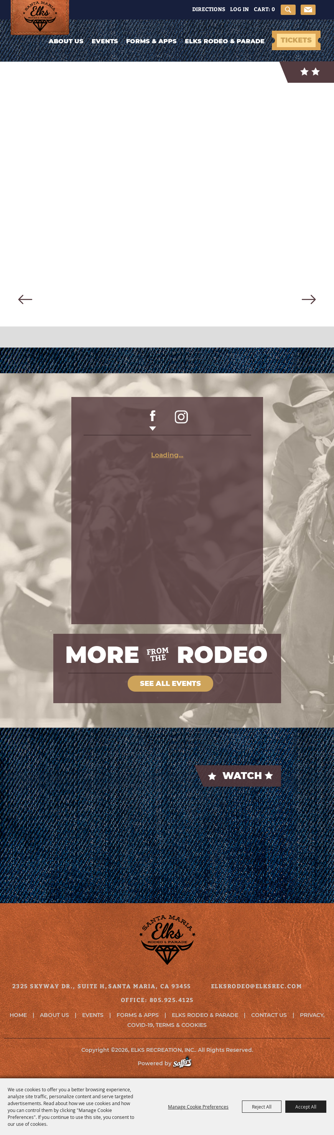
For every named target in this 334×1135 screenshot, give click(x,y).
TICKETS (296, 40)
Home (18, 1015)
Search (288, 10)
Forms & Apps (151, 41)
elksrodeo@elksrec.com (256, 986)
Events (105, 41)
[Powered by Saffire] (186, 1063)
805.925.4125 (172, 1000)
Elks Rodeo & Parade (225, 41)
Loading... (167, 455)
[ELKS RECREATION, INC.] (42, 17)
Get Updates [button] (308, 10)
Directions (208, 9)
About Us (66, 41)
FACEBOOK (153, 420)
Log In (239, 9)
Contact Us (269, 1015)
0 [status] (273, 9)
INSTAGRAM (181, 420)
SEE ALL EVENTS (170, 683)
